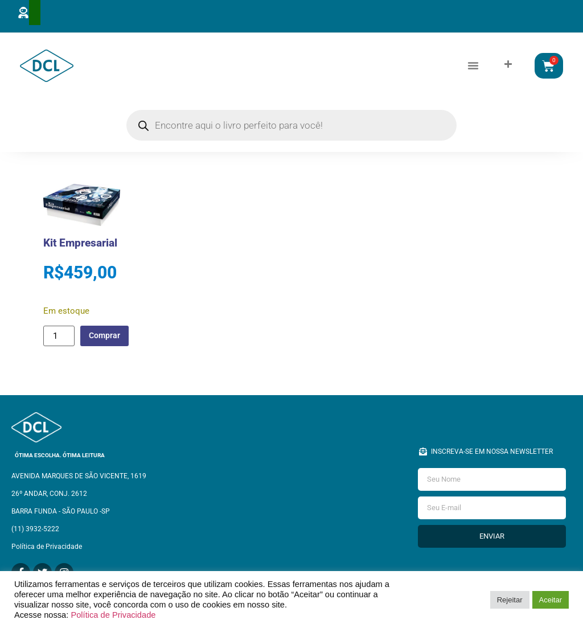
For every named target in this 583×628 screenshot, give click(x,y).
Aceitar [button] (550, 600)
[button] (473, 66)
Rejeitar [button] (510, 600)
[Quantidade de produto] (58, 337)
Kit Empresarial (80, 244)
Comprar (108, 337)
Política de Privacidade (113, 614)
